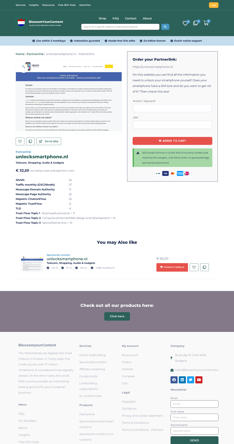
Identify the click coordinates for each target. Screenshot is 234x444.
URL (142, 117)
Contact (130, 18)
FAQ (116, 18)
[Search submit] (165, 27)
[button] (23, 68)
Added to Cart (174, 140)
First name (177, 411)
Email (174, 398)
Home (20, 54)
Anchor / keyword (150, 101)
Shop (102, 18)
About (147, 18)
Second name (179, 425)
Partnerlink (35, 54)
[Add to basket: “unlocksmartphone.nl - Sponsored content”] (172, 267)
